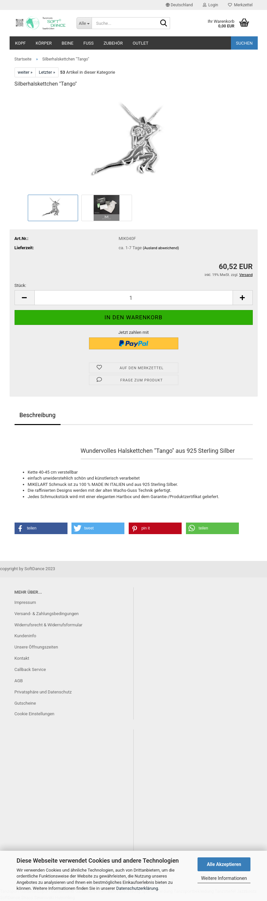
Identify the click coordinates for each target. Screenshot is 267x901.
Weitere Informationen (224, 878)
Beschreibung (38, 414)
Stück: (20, 285)
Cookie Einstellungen (35, 713)
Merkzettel (240, 5)
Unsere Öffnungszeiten (36, 647)
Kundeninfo (25, 635)
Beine (67, 43)
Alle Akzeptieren (224, 864)
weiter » (25, 72)
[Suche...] (84, 23)
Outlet (140, 43)
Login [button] (210, 5)
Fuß (88, 43)
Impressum (25, 602)
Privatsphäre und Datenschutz (43, 691)
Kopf (20, 43)
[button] (179, 5)
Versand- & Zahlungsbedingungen (47, 613)
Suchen (244, 43)
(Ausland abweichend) (161, 248)
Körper (44, 43)
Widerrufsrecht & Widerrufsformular (49, 624)
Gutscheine (25, 703)
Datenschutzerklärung (137, 888)
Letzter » (47, 72)
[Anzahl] (133, 297)
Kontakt (22, 658)
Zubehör (113, 43)
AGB (19, 680)
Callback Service (30, 669)
